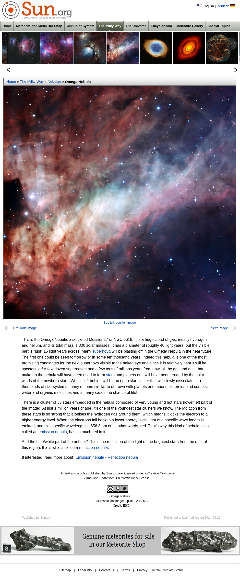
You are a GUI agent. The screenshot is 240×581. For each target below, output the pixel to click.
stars (110, 375)
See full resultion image (120, 322)
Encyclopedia (161, 26)
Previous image (25, 328)
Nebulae (54, 81)
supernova (101, 351)
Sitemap (65, 570)
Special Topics (218, 26)
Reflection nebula (123, 457)
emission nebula (53, 432)
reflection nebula (93, 447)
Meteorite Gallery (189, 26)
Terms (125, 570)
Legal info (85, 570)
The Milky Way (110, 26)
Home (7, 26)
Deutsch (223, 6)
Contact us (106, 570)
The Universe (136, 26)
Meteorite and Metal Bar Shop (39, 26)
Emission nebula (89, 457)
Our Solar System (80, 26)
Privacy (142, 570)
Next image (219, 328)
